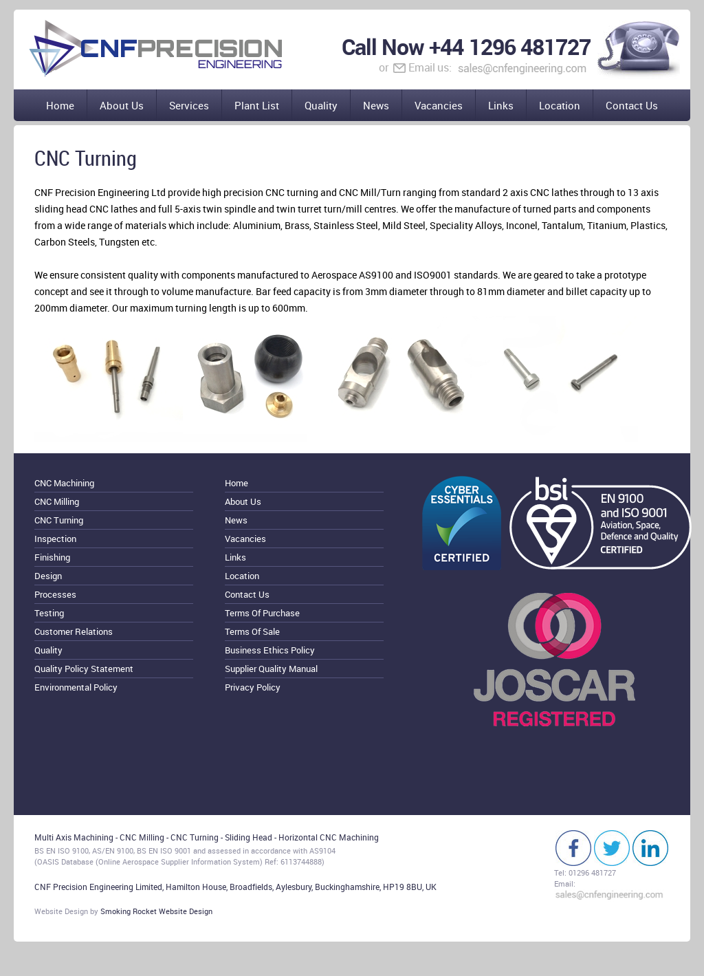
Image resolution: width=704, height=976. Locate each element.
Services (189, 105)
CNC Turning (58, 520)
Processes (55, 594)
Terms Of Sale (252, 631)
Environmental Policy (76, 687)
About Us (122, 105)
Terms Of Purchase (262, 613)
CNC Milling (56, 501)
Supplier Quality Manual (271, 668)
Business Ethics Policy (270, 650)
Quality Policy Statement (83, 668)
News (376, 105)
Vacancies (439, 105)
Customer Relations (73, 631)
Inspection (55, 538)
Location (559, 105)
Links (501, 105)
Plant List (256, 105)
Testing (49, 613)
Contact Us (632, 105)
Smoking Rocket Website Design (156, 911)
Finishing (52, 557)
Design (48, 576)
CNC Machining (64, 483)
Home (60, 105)
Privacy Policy (252, 687)
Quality (321, 105)
